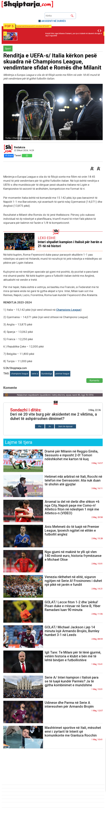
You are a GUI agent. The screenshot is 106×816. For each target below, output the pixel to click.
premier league (62, 374)
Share (9, 155)
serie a (35, 374)
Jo (49, 426)
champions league (19, 374)
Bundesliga (47, 374)
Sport (8, 48)
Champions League (68, 309)
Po (39, 426)
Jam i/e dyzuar (65, 426)
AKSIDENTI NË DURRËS (53, 21)
